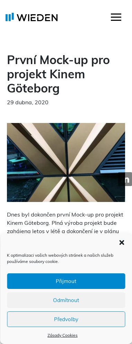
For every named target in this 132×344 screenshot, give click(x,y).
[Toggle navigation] (116, 18)
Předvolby (66, 319)
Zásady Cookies (62, 335)
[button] (121, 241)
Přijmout (66, 281)
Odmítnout (66, 300)
